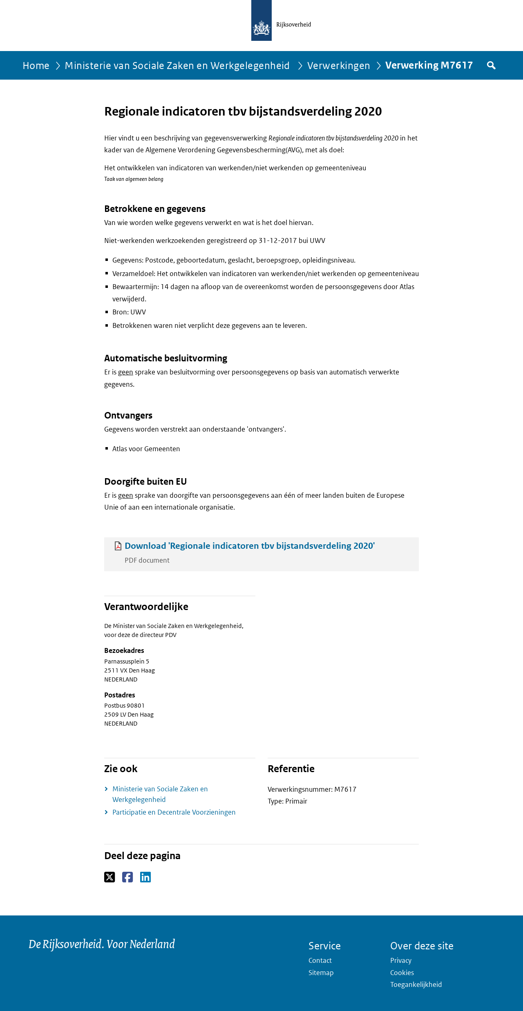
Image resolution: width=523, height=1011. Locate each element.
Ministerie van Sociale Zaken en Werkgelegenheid (178, 65)
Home (36, 65)
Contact (320, 960)
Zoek (491, 65)
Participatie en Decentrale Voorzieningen (174, 812)
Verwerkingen (339, 65)
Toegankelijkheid (416, 984)
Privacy (400, 960)
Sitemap (321, 972)
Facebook (128, 877)
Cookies (402, 972)
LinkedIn (146, 877)
